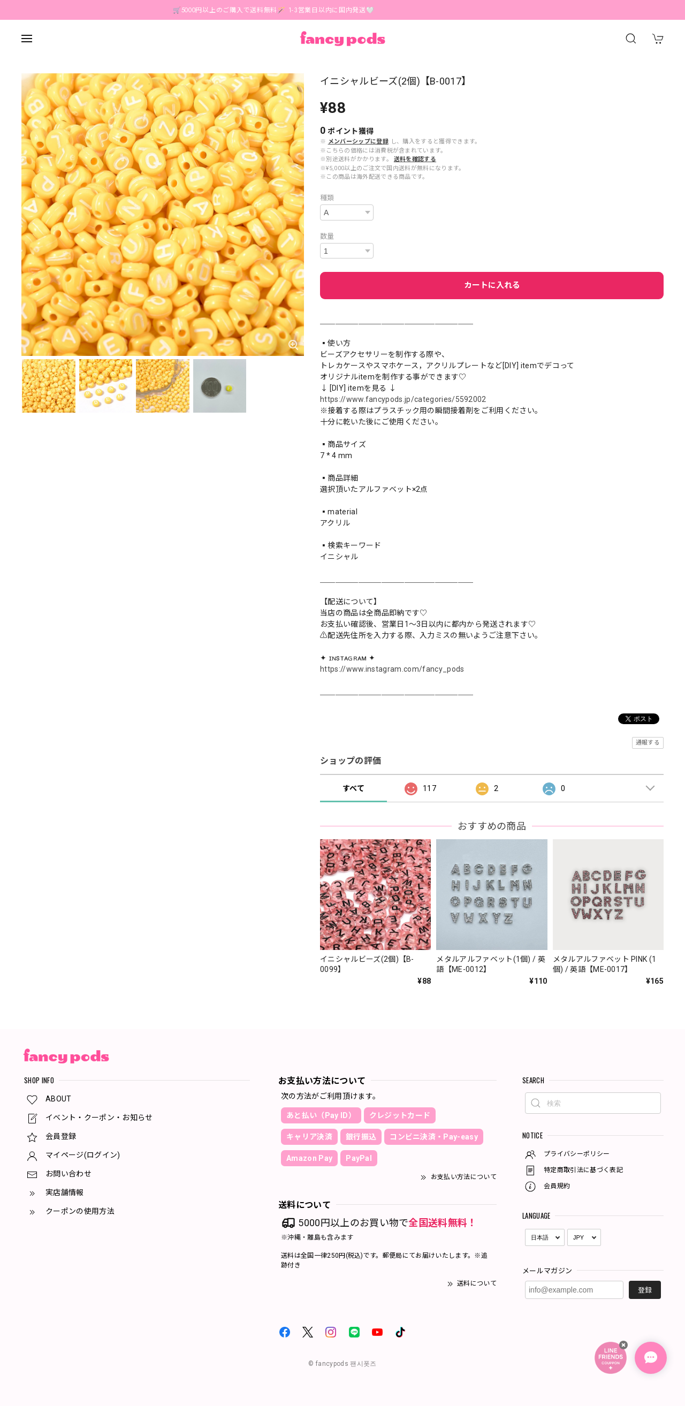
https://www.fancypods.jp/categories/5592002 (403, 399)
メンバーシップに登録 (358, 141)
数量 (327, 236)
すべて (353, 788)
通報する (648, 742)
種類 (327, 198)
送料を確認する (415, 159)
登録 (645, 1290)
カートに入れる (492, 285)
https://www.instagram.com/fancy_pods (392, 669)
